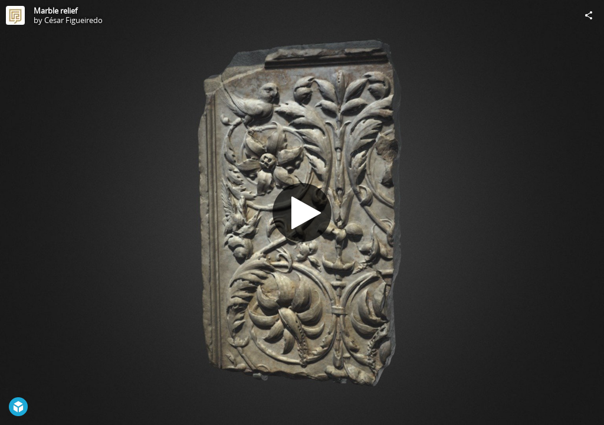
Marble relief (55, 10)
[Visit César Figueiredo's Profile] (15, 15)
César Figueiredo (73, 20)
